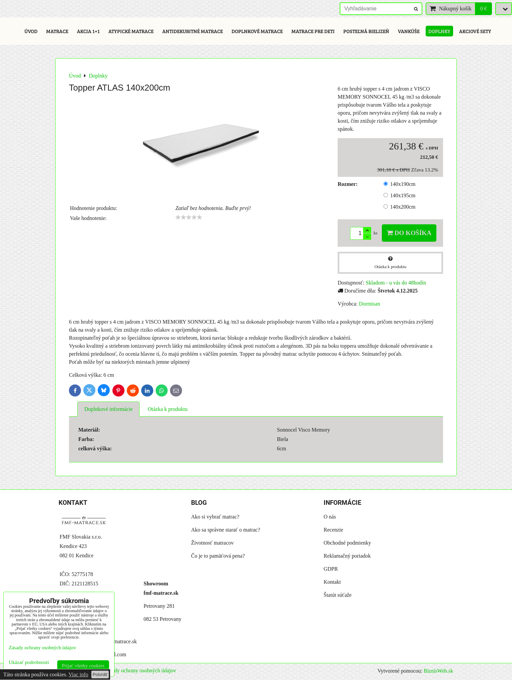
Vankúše (409, 31)
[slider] (188, 217)
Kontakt (332, 582)
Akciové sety (475, 31)
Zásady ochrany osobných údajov (140, 670)
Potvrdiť (100, 674)
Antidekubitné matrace (192, 31)
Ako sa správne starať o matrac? (225, 530)
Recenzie (333, 530)
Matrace (57, 31)
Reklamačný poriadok (347, 556)
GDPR (331, 569)
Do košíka (409, 232)
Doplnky (439, 31)
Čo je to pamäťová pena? (218, 556)
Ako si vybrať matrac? (215, 517)
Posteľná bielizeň (366, 31)
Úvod (30, 31)
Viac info (78, 674)
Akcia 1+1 (88, 31)
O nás (330, 517)
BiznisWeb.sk (438, 671)
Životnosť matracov (212, 543)
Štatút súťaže (338, 595)
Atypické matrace (131, 31)
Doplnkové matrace (257, 31)
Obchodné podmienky (347, 543)
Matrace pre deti (313, 31)
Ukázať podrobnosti (29, 662)
